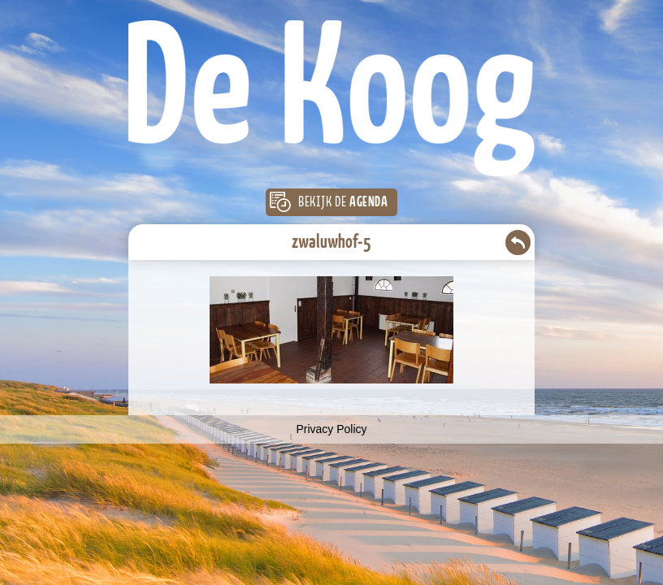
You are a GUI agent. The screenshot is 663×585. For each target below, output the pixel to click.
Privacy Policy (331, 429)
